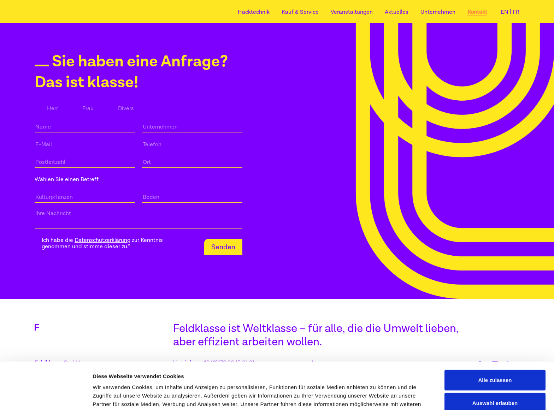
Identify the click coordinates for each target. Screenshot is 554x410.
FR (516, 12)
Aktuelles (396, 12)
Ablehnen (495, 387)
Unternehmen (437, 12)
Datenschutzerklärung (102, 240)
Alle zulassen (495, 341)
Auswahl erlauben (495, 364)
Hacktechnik (254, 12)
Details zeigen (376, 396)
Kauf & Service (300, 12)
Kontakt (477, 12)
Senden (223, 247)
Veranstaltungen (352, 12)
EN (505, 12)
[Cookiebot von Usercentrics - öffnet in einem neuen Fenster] (46, 396)
